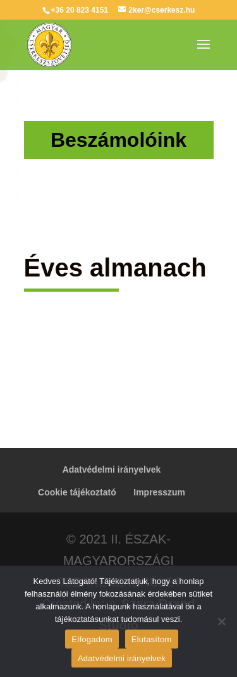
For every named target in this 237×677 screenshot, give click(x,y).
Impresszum (159, 492)
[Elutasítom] (221, 621)
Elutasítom (151, 639)
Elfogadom (91, 639)
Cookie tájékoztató (77, 492)
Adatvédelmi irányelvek (112, 469)
